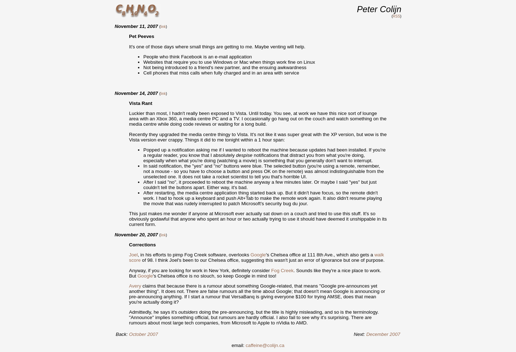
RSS (396, 16)
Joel (133, 254)
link (163, 27)
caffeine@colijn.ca (265, 345)
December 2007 (383, 334)
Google (258, 254)
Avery (135, 286)
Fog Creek (282, 270)
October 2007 (143, 334)
